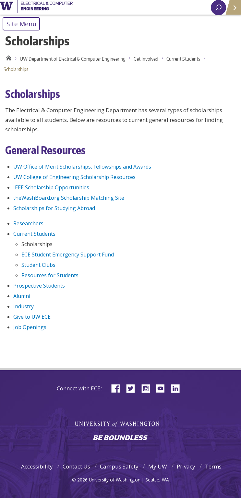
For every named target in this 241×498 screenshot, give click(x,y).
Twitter (133, 388)
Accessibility (37, 466)
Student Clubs (38, 264)
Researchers (28, 223)
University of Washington (36, 7)
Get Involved (146, 59)
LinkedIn (178, 388)
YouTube (163, 388)
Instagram (148, 388)
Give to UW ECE (32, 316)
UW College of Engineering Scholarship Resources (74, 177)
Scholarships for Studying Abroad (54, 208)
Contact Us (76, 466)
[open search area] (218, 7)
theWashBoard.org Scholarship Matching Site (68, 197)
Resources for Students (49, 275)
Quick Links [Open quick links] (231, 10)
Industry (23, 306)
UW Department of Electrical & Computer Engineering (73, 59)
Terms (213, 466)
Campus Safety (119, 466)
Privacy (186, 466)
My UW (157, 466)
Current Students (183, 59)
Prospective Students (39, 285)
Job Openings (29, 327)
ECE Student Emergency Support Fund (67, 254)
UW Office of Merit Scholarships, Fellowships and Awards (82, 166)
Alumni (21, 296)
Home (8, 59)
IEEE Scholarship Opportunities (51, 187)
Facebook (118, 388)
